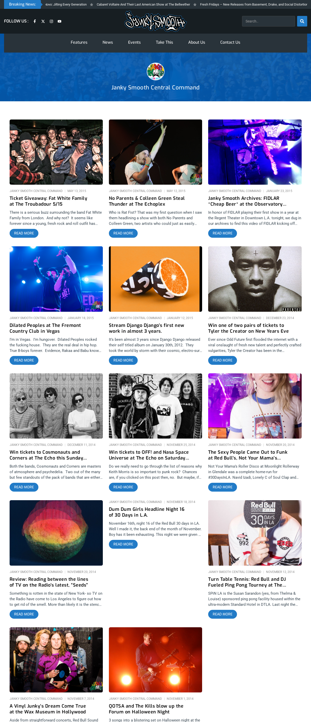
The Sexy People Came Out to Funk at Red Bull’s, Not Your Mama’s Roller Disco (248, 455)
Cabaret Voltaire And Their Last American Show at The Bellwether (150, 4)
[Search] (302, 21)
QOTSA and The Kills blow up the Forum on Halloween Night (146, 709)
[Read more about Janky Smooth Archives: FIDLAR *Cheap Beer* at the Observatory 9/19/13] (222, 233)
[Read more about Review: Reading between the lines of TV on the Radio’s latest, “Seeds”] (24, 614)
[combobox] (268, 21)
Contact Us (230, 42)
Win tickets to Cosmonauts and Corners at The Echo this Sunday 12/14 (46, 455)
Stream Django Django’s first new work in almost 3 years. (146, 328)
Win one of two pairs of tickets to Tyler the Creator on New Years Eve (248, 328)
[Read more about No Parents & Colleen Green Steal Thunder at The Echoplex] (123, 233)
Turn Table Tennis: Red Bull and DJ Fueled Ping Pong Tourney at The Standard (247, 582)
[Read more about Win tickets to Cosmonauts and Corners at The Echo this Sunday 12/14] (24, 487)
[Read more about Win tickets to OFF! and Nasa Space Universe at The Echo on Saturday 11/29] (123, 487)
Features (79, 42)
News (108, 42)
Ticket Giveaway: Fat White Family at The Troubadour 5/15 (48, 201)
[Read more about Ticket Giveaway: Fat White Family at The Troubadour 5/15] (24, 233)
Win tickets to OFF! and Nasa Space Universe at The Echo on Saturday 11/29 (149, 455)
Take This (164, 42)
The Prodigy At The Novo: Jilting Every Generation (58, 4)
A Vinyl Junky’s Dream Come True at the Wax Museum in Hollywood (48, 709)
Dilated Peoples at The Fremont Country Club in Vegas (45, 328)
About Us (196, 42)
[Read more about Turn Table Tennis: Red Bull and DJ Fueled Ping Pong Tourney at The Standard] (222, 614)
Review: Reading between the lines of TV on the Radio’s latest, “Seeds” (49, 582)
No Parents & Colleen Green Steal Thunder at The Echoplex (147, 201)
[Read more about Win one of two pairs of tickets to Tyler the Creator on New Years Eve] (222, 360)
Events (134, 42)
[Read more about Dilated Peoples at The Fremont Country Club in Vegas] (24, 360)
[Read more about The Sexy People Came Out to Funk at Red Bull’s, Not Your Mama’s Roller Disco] (222, 487)
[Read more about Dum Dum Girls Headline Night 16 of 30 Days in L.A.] (123, 544)
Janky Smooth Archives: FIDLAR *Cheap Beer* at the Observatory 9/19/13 (245, 202)
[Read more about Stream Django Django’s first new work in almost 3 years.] (123, 360)
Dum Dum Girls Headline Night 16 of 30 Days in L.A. (147, 512)
